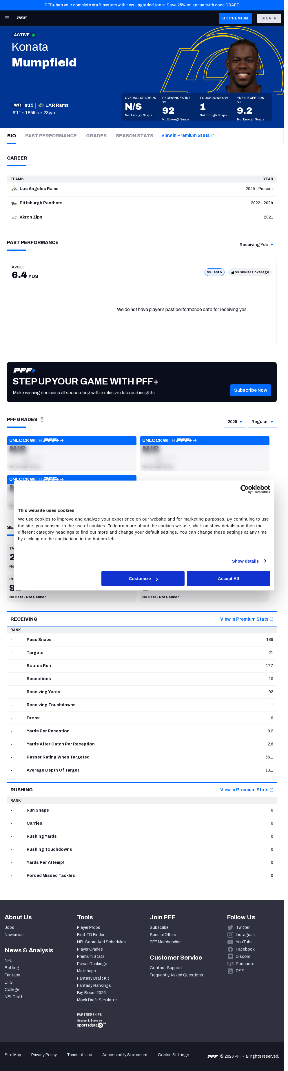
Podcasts (245, 964)
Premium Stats (91, 956)
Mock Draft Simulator (97, 1000)
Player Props (88, 927)
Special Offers (163, 935)
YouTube (244, 942)
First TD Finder (90, 935)
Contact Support (166, 968)
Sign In (269, 18)
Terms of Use (79, 1055)
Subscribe (159, 927)
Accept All (228, 578)
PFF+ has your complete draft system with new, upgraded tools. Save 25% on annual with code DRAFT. (142, 5)
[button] (251, 399)
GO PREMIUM (235, 18)
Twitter (242, 927)
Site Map (13, 1055)
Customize (143, 578)
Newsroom (15, 935)
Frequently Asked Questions (176, 975)
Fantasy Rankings (94, 985)
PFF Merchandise (166, 942)
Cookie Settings (173, 1055)
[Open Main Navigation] (7, 18)
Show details (245, 561)
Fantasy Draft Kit (93, 978)
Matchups (86, 971)
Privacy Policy (44, 1055)
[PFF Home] (22, 18)
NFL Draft (14, 997)
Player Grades (90, 949)
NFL (8, 960)
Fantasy (12, 975)
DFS (9, 982)
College (12, 989)
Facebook (245, 949)
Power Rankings (92, 964)
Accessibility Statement (125, 1055)
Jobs (9, 927)
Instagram (245, 935)
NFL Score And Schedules (101, 942)
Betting (12, 968)
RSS (240, 971)
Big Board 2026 (91, 993)
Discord (243, 956)
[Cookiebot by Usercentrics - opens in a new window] (244, 489)
